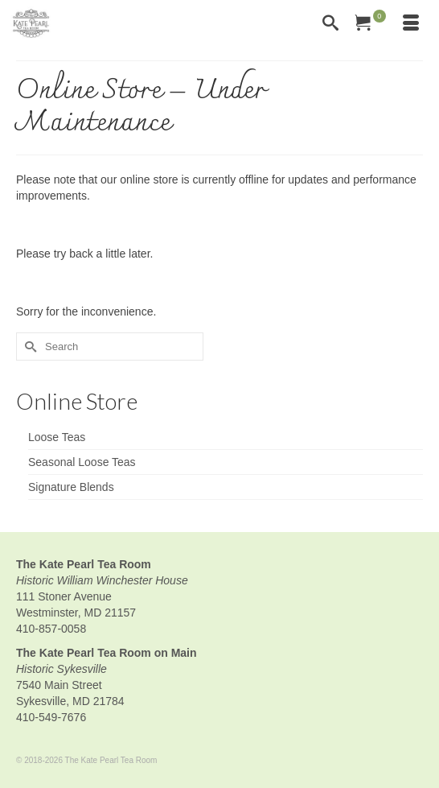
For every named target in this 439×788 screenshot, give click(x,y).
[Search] (330, 24)
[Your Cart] (371, 24)
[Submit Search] (28, 346)
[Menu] (411, 24)
